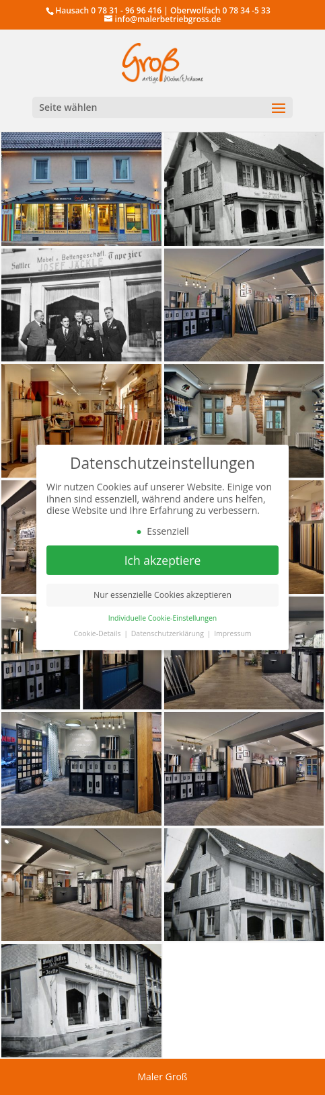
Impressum (232, 638)
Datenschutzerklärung (168, 638)
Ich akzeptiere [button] (162, 564)
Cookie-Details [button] (97, 638)
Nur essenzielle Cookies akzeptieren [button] (162, 599)
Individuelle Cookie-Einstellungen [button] (162, 622)
